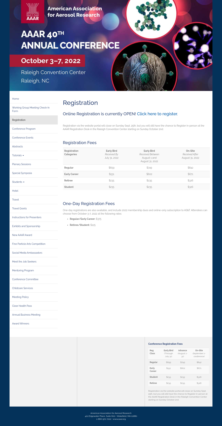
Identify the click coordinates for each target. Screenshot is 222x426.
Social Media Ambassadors (27, 252)
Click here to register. (158, 113)
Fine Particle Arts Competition (28, 244)
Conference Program (24, 128)
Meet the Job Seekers (24, 261)
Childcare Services (22, 288)
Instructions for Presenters (26, 217)
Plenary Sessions (21, 164)
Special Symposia (22, 173)
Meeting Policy (20, 297)
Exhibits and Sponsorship (26, 226)
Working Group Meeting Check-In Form (31, 109)
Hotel (15, 190)
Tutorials (18, 155)
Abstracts (17, 146)
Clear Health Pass (22, 305)
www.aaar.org (119, 419)
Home (15, 98)
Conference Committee (25, 279)
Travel (15, 199)
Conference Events (22, 137)
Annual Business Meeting (26, 314)
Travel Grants (19, 208)
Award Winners (20, 323)
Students (18, 182)
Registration (18, 120)
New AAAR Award (22, 235)
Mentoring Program (23, 270)
